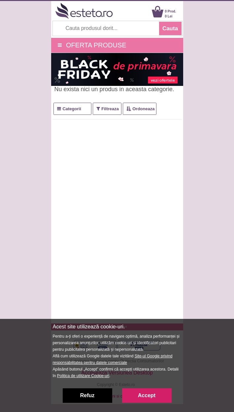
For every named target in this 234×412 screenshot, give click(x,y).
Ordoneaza (143, 108)
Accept (146, 395)
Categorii (71, 108)
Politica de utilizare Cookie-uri (83, 375)
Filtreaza (110, 108)
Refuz (87, 395)
